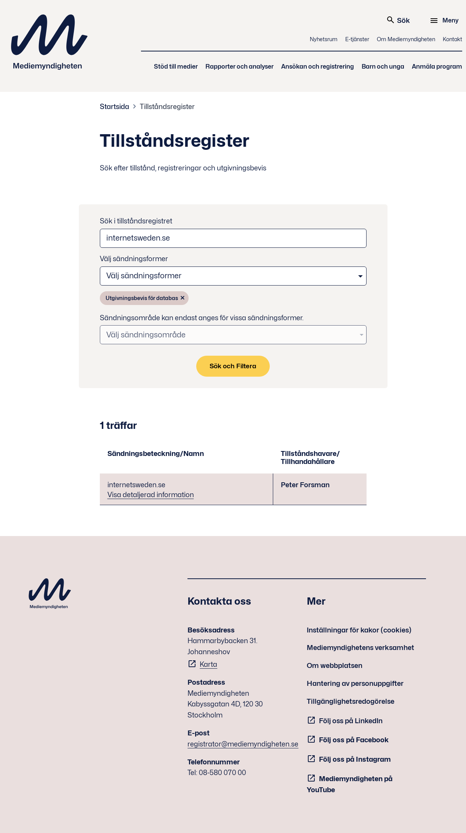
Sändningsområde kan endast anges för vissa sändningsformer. (202, 318)
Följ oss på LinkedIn (351, 721)
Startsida (114, 107)
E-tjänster (357, 39)
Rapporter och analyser (239, 66)
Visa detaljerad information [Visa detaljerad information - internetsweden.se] (150, 495)
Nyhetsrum (324, 39)
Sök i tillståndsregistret (136, 221)
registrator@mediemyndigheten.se (242, 744)
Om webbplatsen (334, 665)
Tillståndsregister (167, 107)
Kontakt (452, 39)
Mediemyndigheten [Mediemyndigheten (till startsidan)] (49, 42)
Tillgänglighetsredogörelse (350, 701)
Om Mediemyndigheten (406, 39)
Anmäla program (437, 66)
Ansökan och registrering (317, 66)
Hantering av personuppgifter (355, 683)
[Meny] (445, 20)
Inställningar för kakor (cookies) (359, 630)
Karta (208, 664)
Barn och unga (383, 66)
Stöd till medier (176, 66)
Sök (398, 19)
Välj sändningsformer (134, 259)
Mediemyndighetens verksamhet (360, 648)
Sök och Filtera (233, 366)
